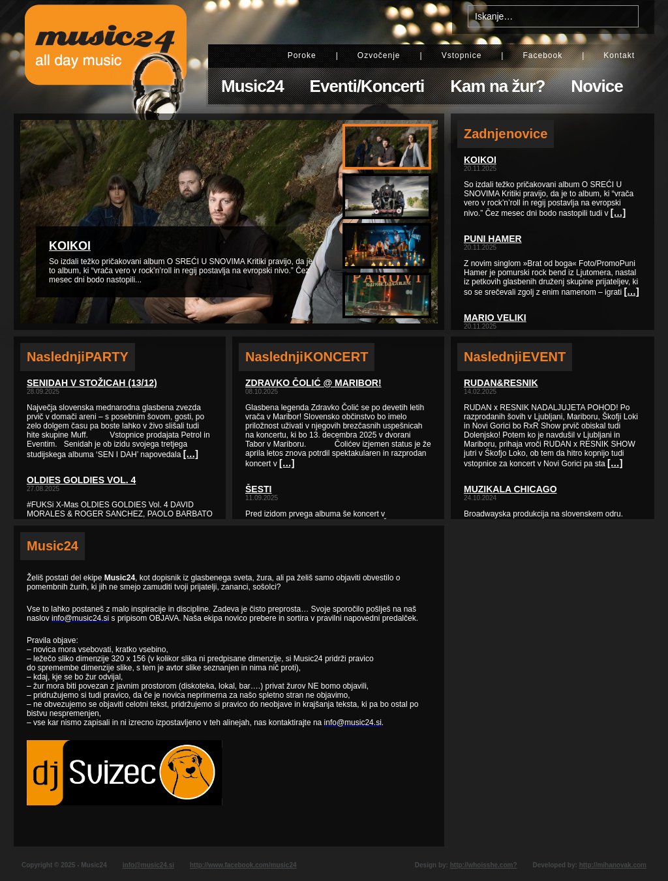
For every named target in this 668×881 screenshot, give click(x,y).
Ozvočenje (379, 55)
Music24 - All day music (106, 56)
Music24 (252, 86)
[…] (190, 454)
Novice (596, 86)
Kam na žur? (497, 86)
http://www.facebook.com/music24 (243, 865)
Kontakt (619, 55)
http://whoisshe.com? (483, 865)
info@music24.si (148, 865)
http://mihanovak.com (612, 865)
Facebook (542, 55)
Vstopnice (462, 55)
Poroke (302, 55)
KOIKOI (70, 245)
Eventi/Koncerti (367, 86)
